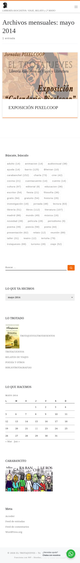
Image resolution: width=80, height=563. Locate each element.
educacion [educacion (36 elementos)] (54, 186)
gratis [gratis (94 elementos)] (13, 198)
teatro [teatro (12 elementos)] (30, 238)
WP (29, 557)
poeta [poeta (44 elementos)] (50, 226)
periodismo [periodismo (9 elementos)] (56, 221)
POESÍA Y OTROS (15, 362)
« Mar (8, 441)
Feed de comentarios (17, 526)
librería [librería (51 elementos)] (14, 209)
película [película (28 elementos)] (35, 221)
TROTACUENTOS (14, 351)
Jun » (17, 441)
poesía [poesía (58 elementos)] (32, 226)
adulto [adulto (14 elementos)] (13, 163)
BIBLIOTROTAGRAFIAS (18, 367)
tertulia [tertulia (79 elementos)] (48, 238)
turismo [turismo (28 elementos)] (38, 244)
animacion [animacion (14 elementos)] (34, 163)
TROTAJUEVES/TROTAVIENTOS (30, 335)
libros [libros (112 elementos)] (33, 209)
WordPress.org (13, 531)
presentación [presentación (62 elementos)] (18, 232)
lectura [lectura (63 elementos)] (60, 203)
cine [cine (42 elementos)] (57, 175)
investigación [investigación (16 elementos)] (18, 203)
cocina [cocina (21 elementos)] (14, 181)
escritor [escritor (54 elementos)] (14, 192)
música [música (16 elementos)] (51, 215)
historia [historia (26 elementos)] (51, 198)
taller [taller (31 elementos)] (13, 238)
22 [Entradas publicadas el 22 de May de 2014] (36, 428)
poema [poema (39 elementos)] (14, 226)
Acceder (10, 516)
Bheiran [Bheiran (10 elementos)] (51, 169)
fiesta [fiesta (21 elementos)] (33, 192)
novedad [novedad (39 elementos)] (15, 221)
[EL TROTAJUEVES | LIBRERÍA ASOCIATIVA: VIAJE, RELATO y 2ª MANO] (5, 5)
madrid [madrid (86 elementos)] (14, 215)
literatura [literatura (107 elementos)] (54, 209)
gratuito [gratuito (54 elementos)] (31, 198)
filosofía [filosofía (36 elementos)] (51, 192)
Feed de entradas (15, 521)
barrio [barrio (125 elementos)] (32, 169)
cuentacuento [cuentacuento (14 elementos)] (36, 181)
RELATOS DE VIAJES (16, 357)
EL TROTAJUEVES (25, 552)
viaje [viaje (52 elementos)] (56, 244)
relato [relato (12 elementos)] (39, 232)
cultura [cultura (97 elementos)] (14, 186)
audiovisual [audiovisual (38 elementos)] (57, 163)
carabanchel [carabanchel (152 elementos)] (18, 175)
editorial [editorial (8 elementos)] (33, 186)
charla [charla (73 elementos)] (40, 175)
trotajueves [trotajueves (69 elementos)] (16, 244)
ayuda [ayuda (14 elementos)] (13, 169)
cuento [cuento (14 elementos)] (59, 181)
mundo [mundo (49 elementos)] (33, 215)
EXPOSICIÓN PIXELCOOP (33, 107)
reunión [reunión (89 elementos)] (57, 232)
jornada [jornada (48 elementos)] (40, 203)
